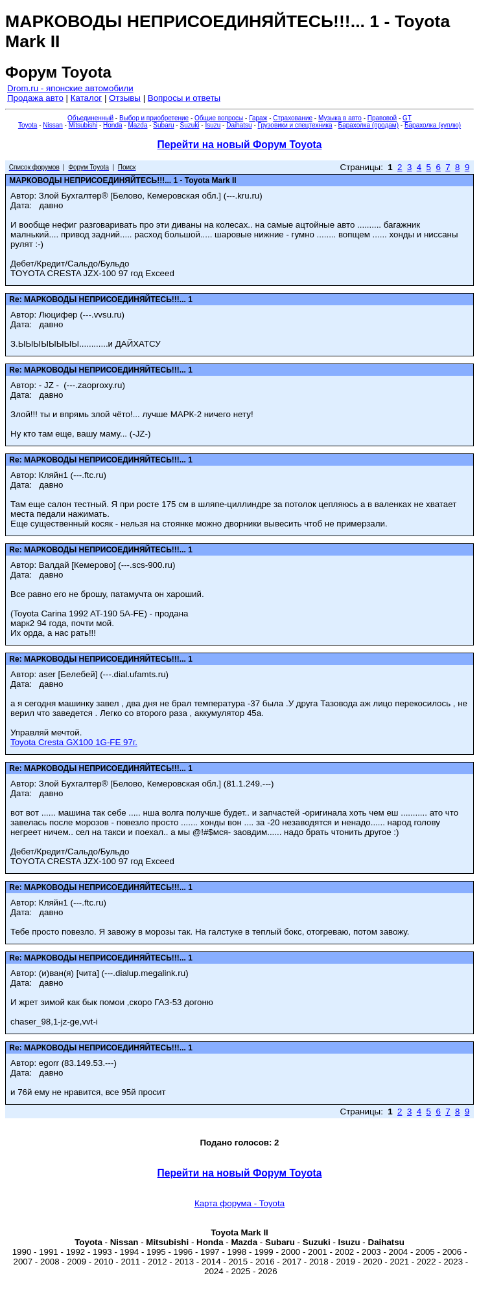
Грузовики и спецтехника (295, 125)
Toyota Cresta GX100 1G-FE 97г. (73, 742)
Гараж (258, 118)
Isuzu (212, 125)
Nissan (53, 125)
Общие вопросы (218, 118)
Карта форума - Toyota (239, 1203)
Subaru (163, 125)
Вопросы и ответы (184, 98)
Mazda (137, 125)
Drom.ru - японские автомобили (70, 88)
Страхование (292, 118)
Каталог (86, 98)
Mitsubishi (83, 125)
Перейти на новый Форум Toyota (240, 144)
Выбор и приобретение (154, 118)
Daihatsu (238, 125)
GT (407, 118)
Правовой (382, 118)
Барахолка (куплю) (432, 125)
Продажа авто (35, 98)
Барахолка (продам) (368, 125)
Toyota (27, 125)
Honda (112, 125)
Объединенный (90, 118)
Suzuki (189, 125)
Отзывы (125, 98)
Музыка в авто (340, 118)
